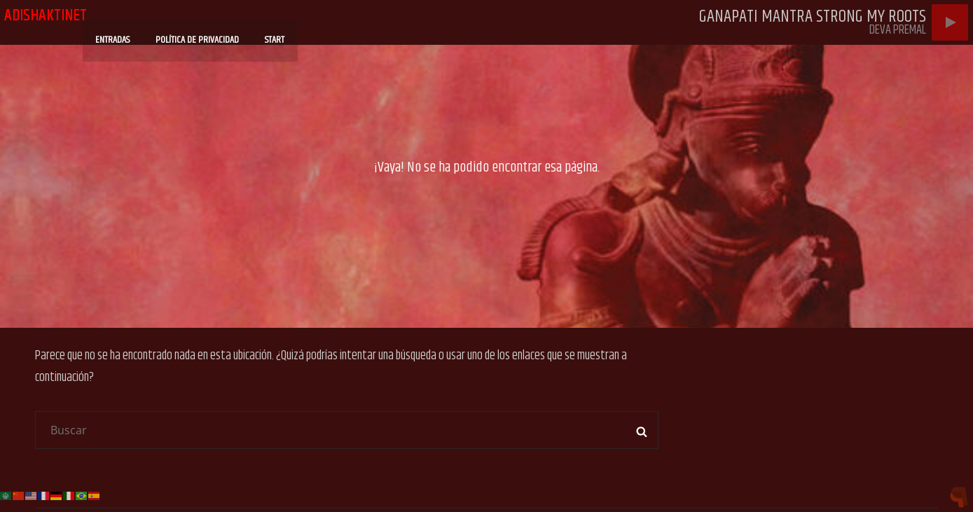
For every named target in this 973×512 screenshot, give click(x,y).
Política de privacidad (210, 34)
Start (286, 34)
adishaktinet (45, 15)
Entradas (127, 34)
